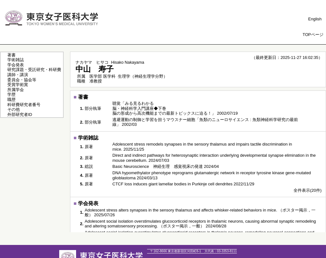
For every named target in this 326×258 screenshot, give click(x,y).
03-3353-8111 (220, 251)
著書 (11, 55)
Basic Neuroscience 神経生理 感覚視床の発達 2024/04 (165, 166)
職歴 (11, 99)
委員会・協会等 (21, 79)
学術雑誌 (15, 59)
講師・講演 (17, 74)
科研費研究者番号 (23, 104)
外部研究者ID (19, 114)
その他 (13, 109)
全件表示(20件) (308, 190)
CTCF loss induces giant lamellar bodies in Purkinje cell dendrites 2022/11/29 (183, 184)
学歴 (11, 94)
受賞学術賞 (17, 84)
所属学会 (15, 89)
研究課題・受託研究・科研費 (34, 69)
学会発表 (15, 64)
